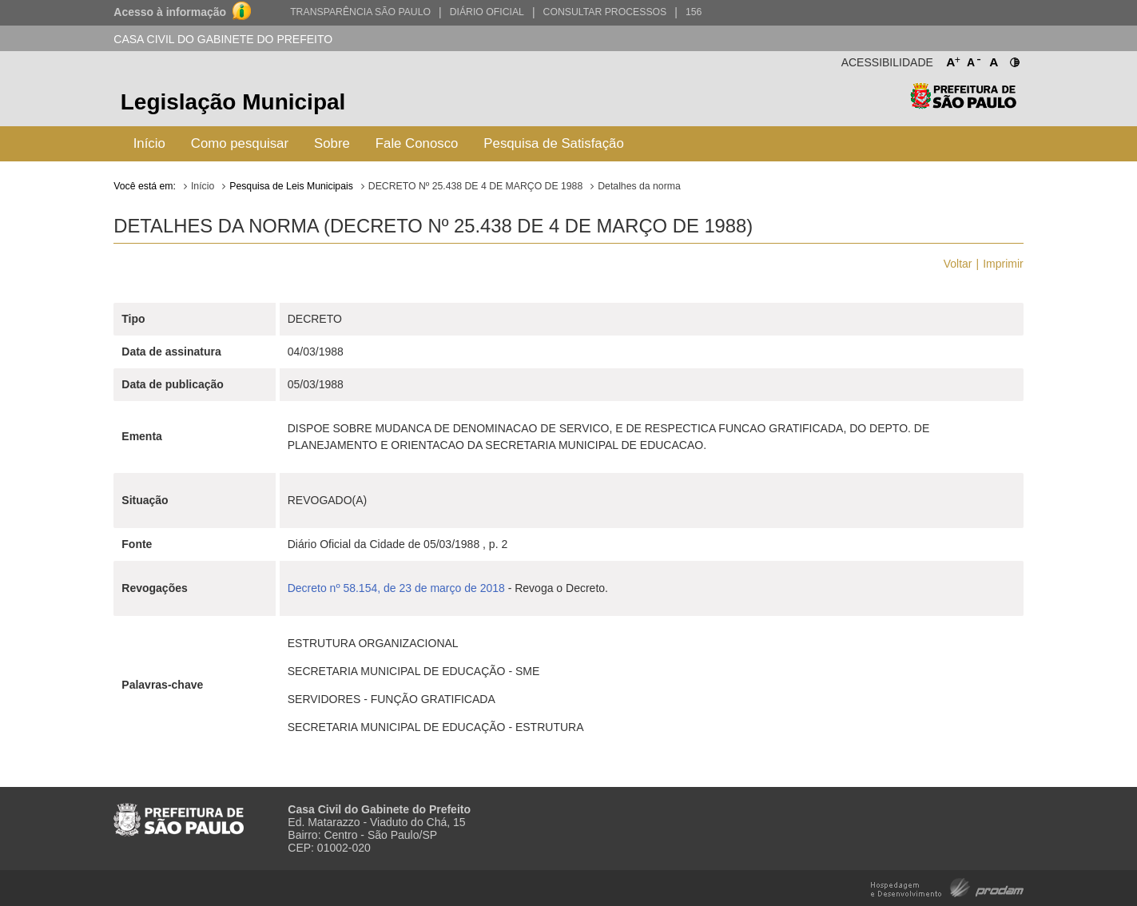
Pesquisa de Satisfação (553, 143)
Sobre (332, 143)
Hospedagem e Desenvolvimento (947, 886)
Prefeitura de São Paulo (963, 104)
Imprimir (1003, 263)
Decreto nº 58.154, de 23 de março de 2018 (396, 588)
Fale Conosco (417, 143)
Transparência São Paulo (360, 12)
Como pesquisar (239, 143)
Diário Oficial (487, 12)
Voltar (958, 263)
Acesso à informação (169, 12)
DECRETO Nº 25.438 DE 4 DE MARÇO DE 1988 (475, 186)
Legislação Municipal (233, 101)
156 (694, 12)
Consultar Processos (605, 12)
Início (149, 143)
